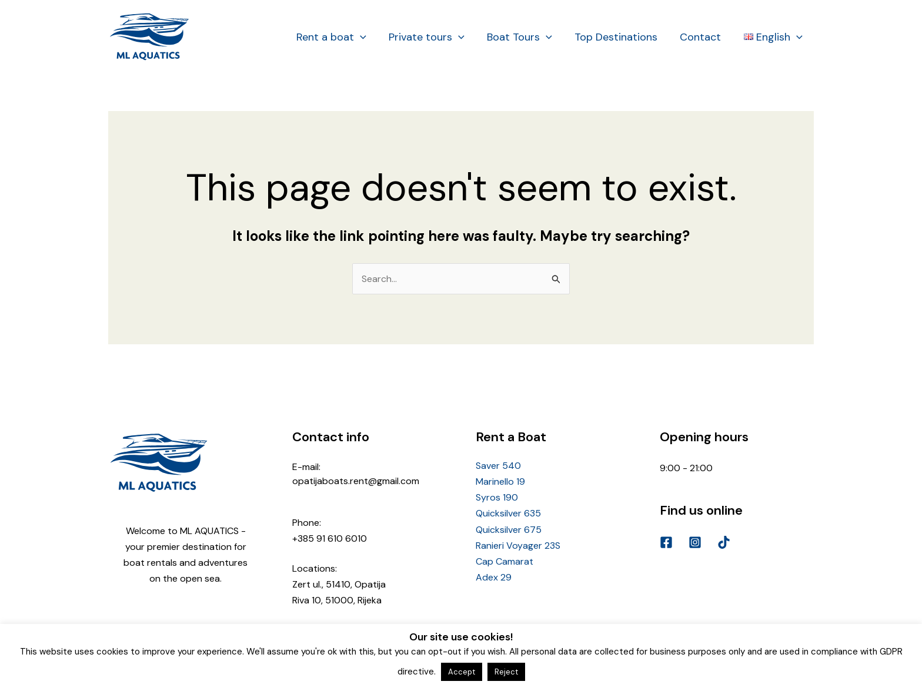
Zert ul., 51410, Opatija (339, 584)
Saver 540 (498, 465)
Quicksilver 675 (509, 529)
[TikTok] (723, 542)
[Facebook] (666, 542)
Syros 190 (497, 497)
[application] (367, 37)
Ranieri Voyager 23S (518, 545)
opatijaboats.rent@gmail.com (355, 481)
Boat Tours (524, 37)
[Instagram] (695, 542)
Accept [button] (461, 672)
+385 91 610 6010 (329, 538)
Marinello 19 (500, 481)
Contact (702, 37)
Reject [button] (506, 672)
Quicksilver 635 (508, 513)
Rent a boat (338, 37)
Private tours (432, 37)
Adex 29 (494, 577)
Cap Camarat (504, 561)
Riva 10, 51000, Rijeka (337, 600)
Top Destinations (619, 37)
